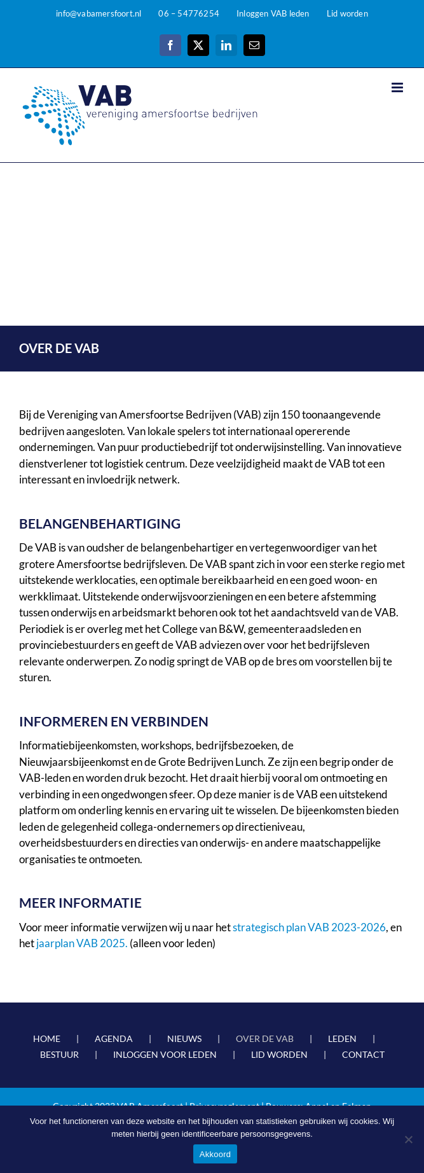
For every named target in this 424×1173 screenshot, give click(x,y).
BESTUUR (59, 1054)
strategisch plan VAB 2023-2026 (309, 927)
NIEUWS (184, 1038)
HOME (46, 1038)
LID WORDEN (279, 1054)
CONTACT (363, 1054)
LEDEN (342, 1038)
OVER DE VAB (265, 1038)
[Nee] (408, 1139)
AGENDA (114, 1038)
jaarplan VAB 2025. (83, 943)
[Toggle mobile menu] (398, 87)
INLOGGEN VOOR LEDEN (165, 1054)
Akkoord (215, 1154)
